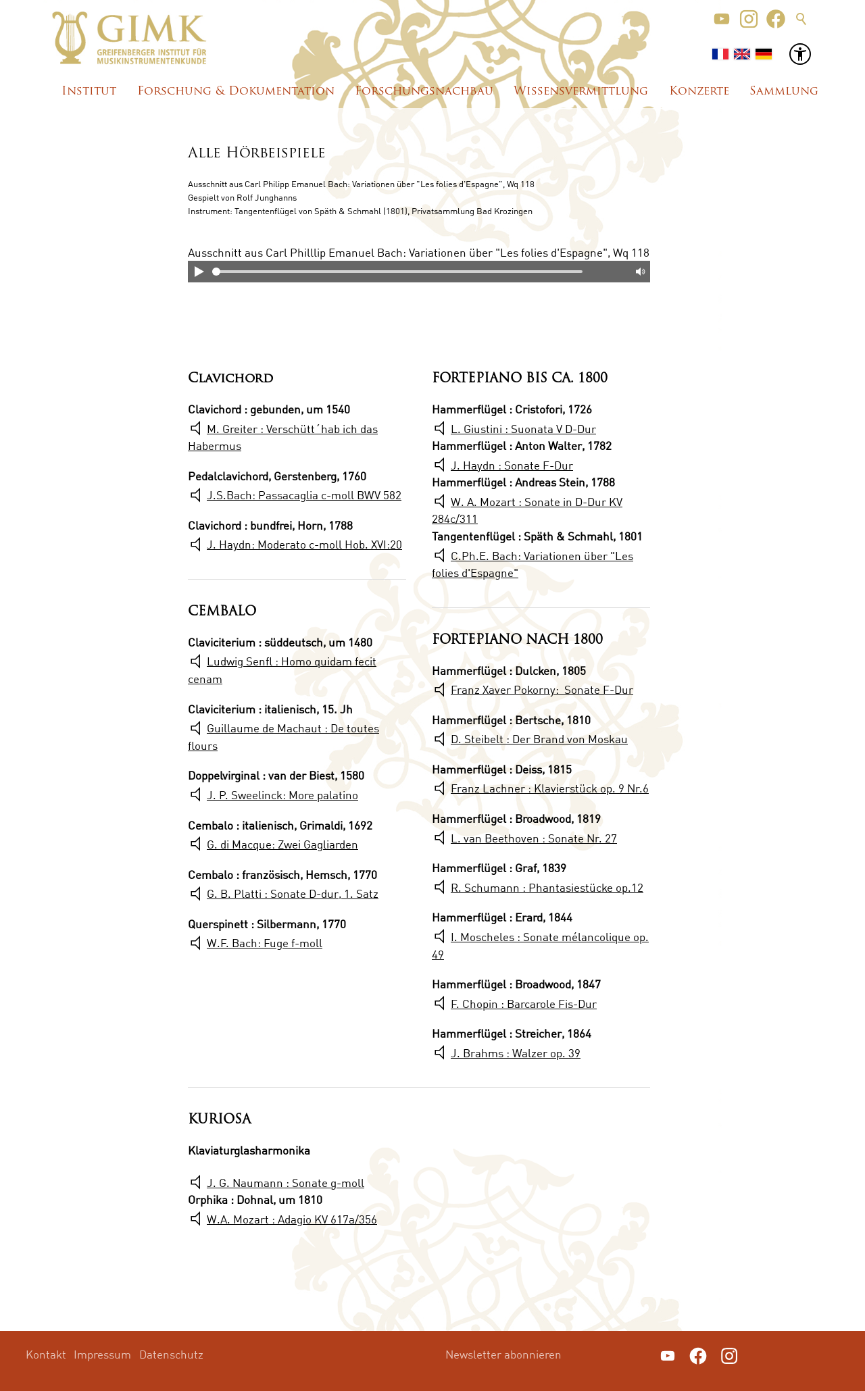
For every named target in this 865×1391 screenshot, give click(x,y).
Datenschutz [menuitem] (171, 1354)
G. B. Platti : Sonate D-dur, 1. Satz (292, 893)
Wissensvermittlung (581, 91)
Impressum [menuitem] (102, 1354)
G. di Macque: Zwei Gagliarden (282, 844)
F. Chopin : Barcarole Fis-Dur (524, 1003)
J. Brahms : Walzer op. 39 (515, 1053)
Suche (801, 19)
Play (198, 271)
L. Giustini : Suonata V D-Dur (523, 429)
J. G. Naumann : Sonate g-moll (285, 1182)
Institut (88, 91)
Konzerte (699, 91)
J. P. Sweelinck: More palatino (282, 795)
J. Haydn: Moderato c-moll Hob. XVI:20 (304, 544)
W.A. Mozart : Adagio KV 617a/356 (292, 1219)
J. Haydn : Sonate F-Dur (512, 465)
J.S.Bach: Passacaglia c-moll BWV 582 (304, 495)
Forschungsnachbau (424, 91)
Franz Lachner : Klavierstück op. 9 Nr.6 (550, 788)
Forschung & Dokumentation (236, 91)
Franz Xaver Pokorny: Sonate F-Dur (542, 689)
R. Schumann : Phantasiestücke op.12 (547, 887)
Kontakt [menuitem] (46, 1354)
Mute (639, 271)
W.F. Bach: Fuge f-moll (264, 943)
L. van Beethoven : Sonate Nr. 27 (534, 838)
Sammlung (783, 91)
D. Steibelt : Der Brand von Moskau (539, 739)
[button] (721, 18)
